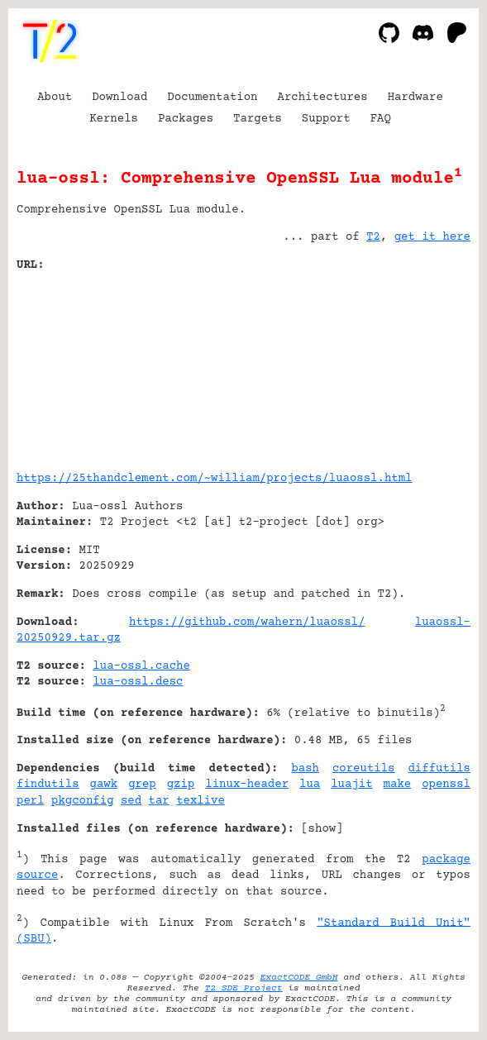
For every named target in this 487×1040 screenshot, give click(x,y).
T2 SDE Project (244, 988)
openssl (446, 784)
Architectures (322, 97)
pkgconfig (82, 801)
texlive (200, 801)
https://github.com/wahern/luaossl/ (247, 622)
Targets (257, 119)
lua (309, 784)
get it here (432, 237)
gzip (181, 784)
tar (159, 801)
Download (119, 97)
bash (305, 768)
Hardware (415, 97)
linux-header (247, 784)
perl (31, 801)
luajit (351, 784)
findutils (48, 784)
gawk (104, 784)
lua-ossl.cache (141, 666)
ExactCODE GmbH (299, 977)
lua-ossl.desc (138, 682)
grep (142, 784)
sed (131, 801)
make (398, 784)
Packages (185, 119)
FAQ (380, 119)
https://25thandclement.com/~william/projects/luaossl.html (215, 478)
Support (326, 119)
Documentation (212, 97)
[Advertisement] (420, 365)
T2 (373, 237)
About (54, 97)
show (322, 829)
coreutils (363, 768)
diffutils (439, 768)
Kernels (113, 119)
